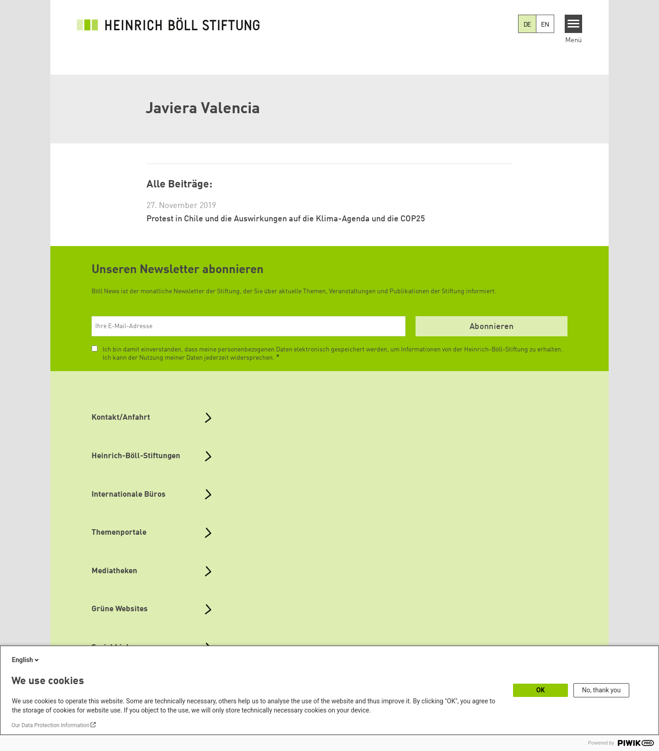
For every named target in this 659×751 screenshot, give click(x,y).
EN (545, 25)
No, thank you (601, 690)
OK (540, 690)
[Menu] (574, 24)
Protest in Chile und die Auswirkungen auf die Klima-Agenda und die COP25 (285, 219)
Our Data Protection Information (50, 725)
